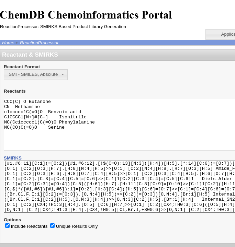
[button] (36, 74)
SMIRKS (13, 168)
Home (8, 42)
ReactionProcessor (39, 42)
